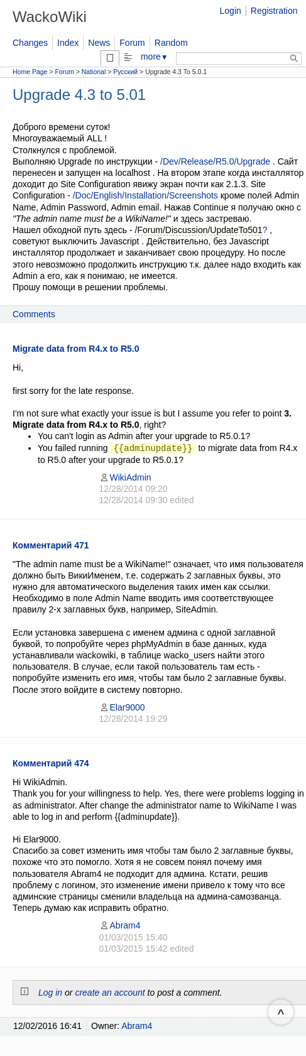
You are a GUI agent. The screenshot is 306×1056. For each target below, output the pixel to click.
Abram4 (120, 925)
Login (230, 11)
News (99, 43)
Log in (50, 993)
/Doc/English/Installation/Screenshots (145, 195)
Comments (34, 314)
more (154, 57)
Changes (30, 43)
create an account (110, 993)
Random (171, 43)
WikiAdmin (125, 477)
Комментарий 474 (51, 763)
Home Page (30, 71)
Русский (125, 71)
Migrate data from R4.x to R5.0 (76, 349)
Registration (274, 11)
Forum (132, 43)
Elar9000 (122, 707)
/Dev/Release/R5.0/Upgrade (215, 161)
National (94, 71)
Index (68, 43)
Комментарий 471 (51, 545)
